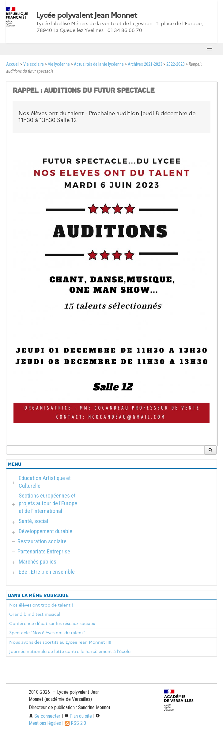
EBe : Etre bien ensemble (47, 571)
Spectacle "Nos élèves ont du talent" (47, 632)
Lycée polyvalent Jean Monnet (86, 15)
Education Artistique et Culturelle (45, 481)
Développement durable (45, 531)
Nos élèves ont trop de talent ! (41, 605)
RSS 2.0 (75, 723)
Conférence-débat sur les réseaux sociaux (52, 623)
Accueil (12, 64)
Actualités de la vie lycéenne (99, 64)
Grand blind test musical (34, 614)
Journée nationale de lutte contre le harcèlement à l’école (69, 651)
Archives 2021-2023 (145, 64)
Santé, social (33, 521)
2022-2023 (175, 64)
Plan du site (78, 716)
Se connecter (44, 716)
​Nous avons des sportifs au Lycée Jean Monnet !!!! (60, 642)
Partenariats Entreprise (43, 551)
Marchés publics (37, 561)
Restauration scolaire (41, 541)
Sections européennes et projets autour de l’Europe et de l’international (48, 503)
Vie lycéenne (59, 64)
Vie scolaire (33, 64)
